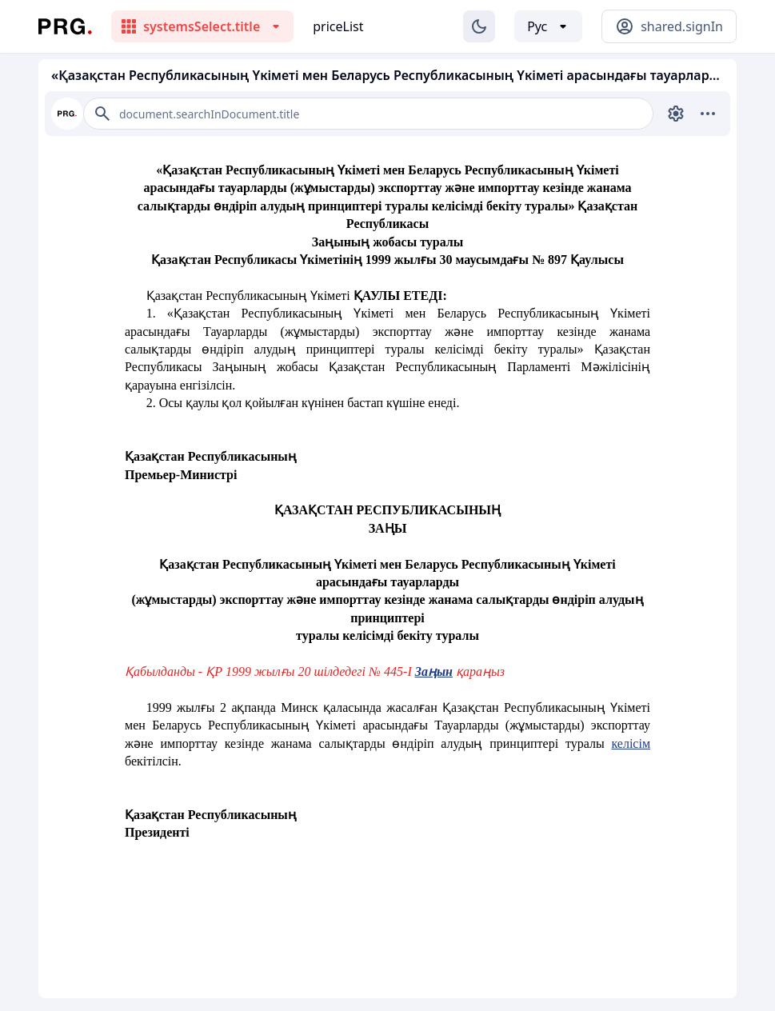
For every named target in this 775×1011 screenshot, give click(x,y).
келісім (630, 743)
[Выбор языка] (548, 26)
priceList (338, 26)
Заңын (434, 671)
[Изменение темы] (479, 26)
